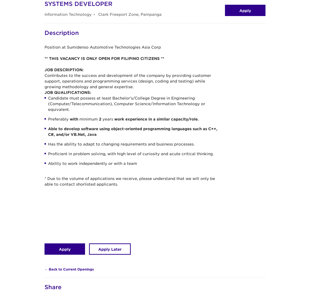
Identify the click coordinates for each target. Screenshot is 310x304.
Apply (245, 10)
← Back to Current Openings (69, 269)
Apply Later (110, 249)
